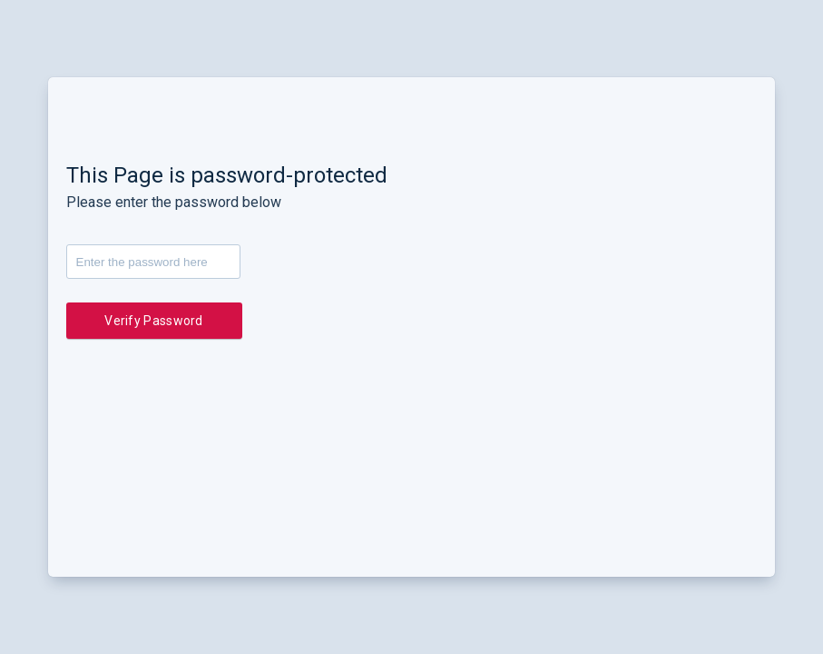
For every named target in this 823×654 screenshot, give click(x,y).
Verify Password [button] (153, 320)
